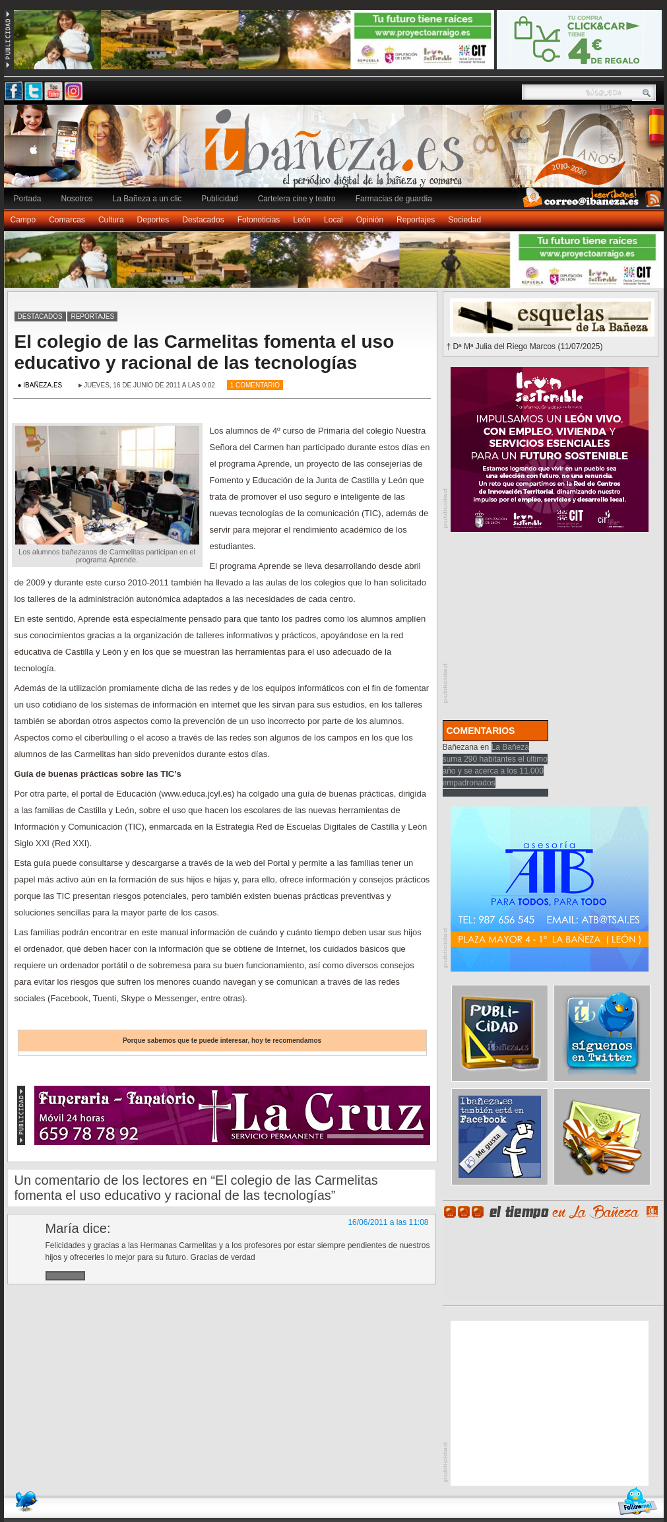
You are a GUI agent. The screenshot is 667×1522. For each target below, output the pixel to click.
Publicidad (219, 198)
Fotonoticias (259, 219)
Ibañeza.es (337, 153)
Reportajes (416, 219)
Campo (23, 219)
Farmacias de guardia (394, 198)
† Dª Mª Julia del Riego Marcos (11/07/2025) (525, 346)
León (302, 219)
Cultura (111, 219)
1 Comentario (255, 385)
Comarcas (67, 219)
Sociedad (464, 219)
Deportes (153, 219)
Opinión (369, 219)
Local (333, 219)
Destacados (203, 219)
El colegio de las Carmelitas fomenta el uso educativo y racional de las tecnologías (205, 352)
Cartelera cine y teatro (297, 198)
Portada (28, 198)
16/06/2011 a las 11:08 (388, 1222)
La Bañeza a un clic (147, 198)
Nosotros (77, 198)
